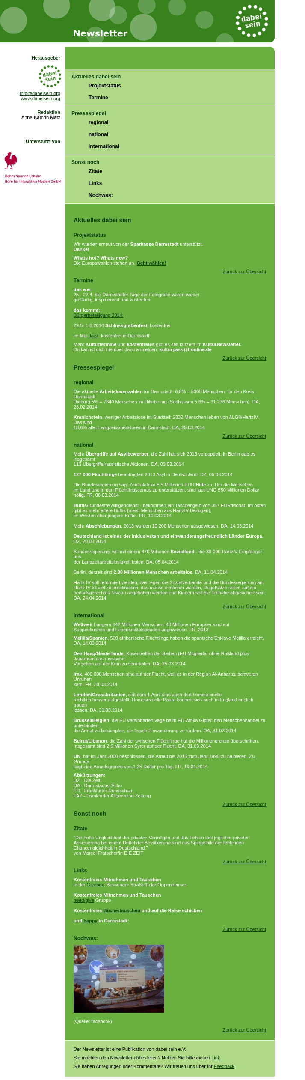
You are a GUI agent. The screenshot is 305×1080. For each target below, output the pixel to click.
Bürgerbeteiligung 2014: (99, 315)
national (98, 134)
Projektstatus (105, 86)
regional (99, 122)
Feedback (224, 1066)
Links (95, 183)
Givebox (95, 884)
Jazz (93, 335)
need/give (84, 900)
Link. (216, 1057)
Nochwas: (101, 195)
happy (89, 920)
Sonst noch (85, 162)
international (104, 146)
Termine (98, 98)
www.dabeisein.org (40, 98)
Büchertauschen (122, 910)
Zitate (95, 171)
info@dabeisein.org (40, 93)
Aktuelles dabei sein (96, 77)
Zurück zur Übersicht (244, 271)
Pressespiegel (88, 113)
